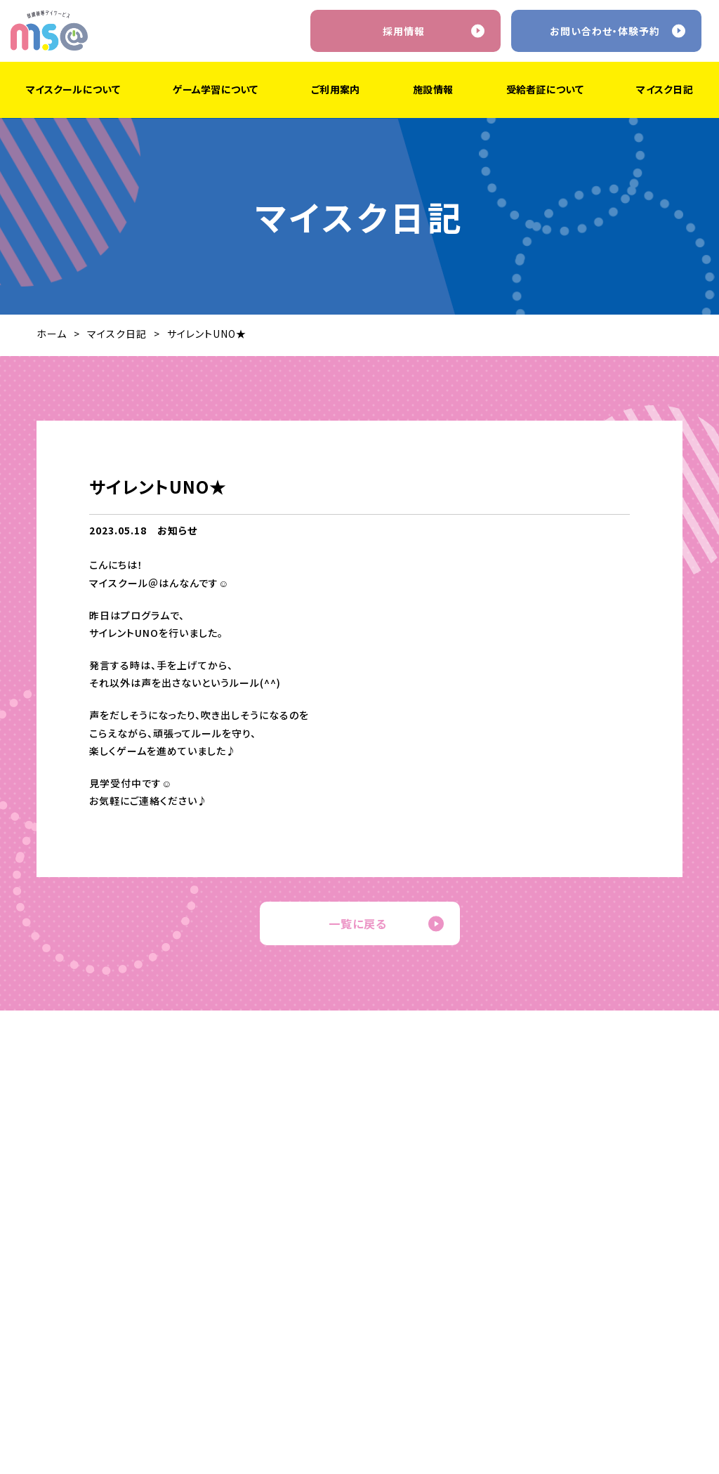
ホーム (52, 333)
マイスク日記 (117, 333)
